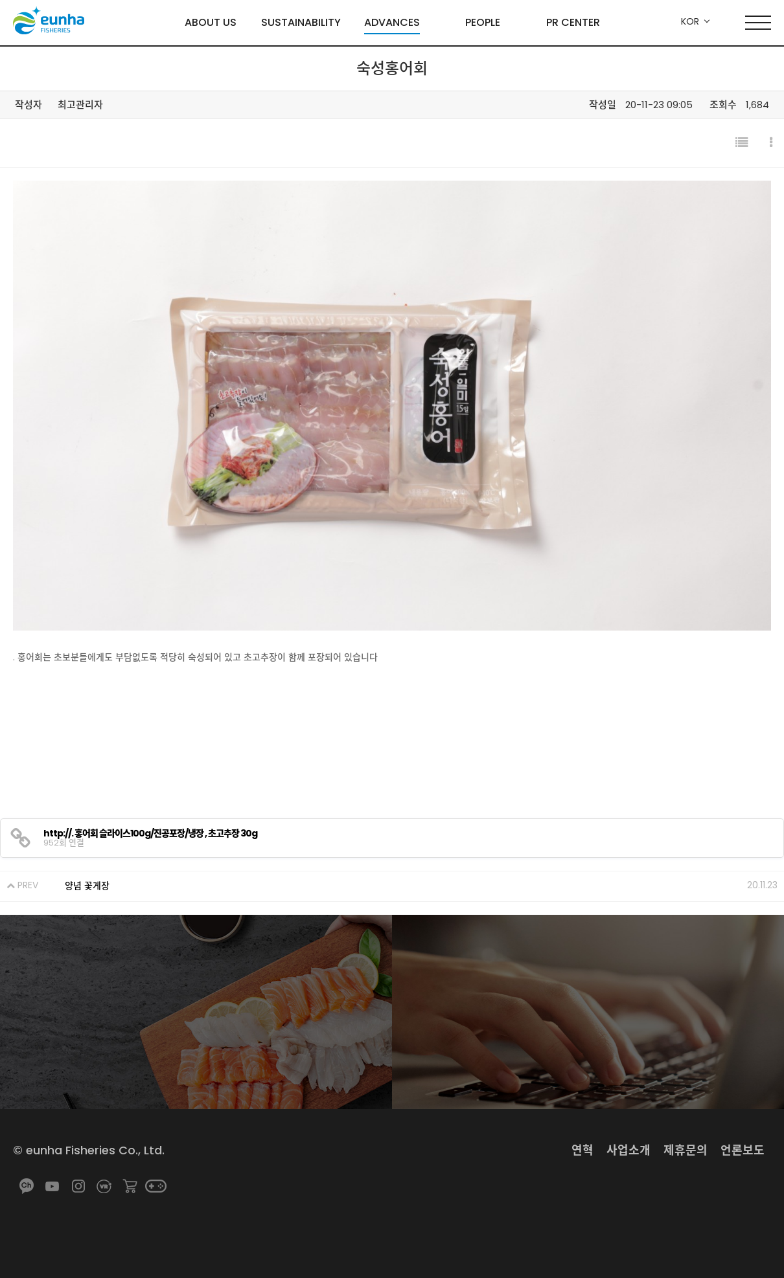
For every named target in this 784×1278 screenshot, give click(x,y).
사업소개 (628, 1150)
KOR (690, 21)
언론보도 (743, 1150)
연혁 (582, 1150)
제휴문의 (685, 1150)
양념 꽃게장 (87, 885)
